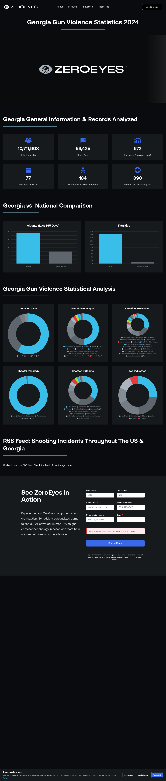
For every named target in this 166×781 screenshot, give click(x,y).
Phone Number (124, 502)
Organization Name (96, 515)
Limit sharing (143, 775)
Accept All (157, 775)
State (120, 515)
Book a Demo (152, 7)
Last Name (122, 490)
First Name (92, 490)
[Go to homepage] (21, 7)
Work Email (92, 502)
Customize (128, 775)
